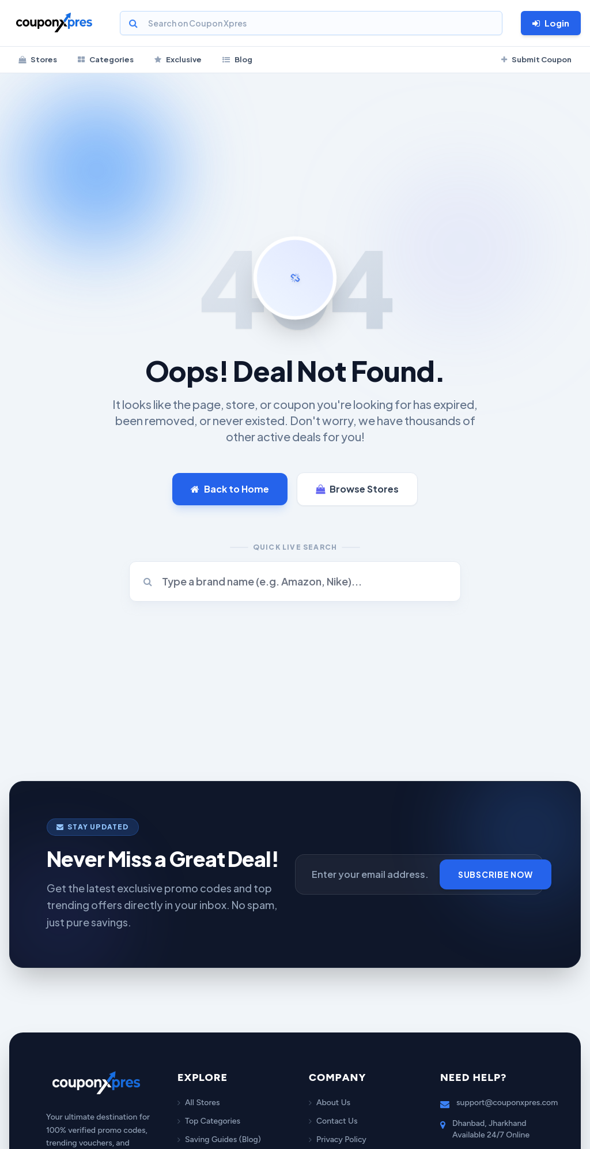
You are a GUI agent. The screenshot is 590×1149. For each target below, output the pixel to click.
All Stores (198, 1102)
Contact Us (333, 1121)
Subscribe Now (495, 874)
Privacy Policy (337, 1139)
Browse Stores (357, 489)
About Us (329, 1102)
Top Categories (208, 1121)
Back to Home (230, 489)
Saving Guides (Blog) (219, 1139)
